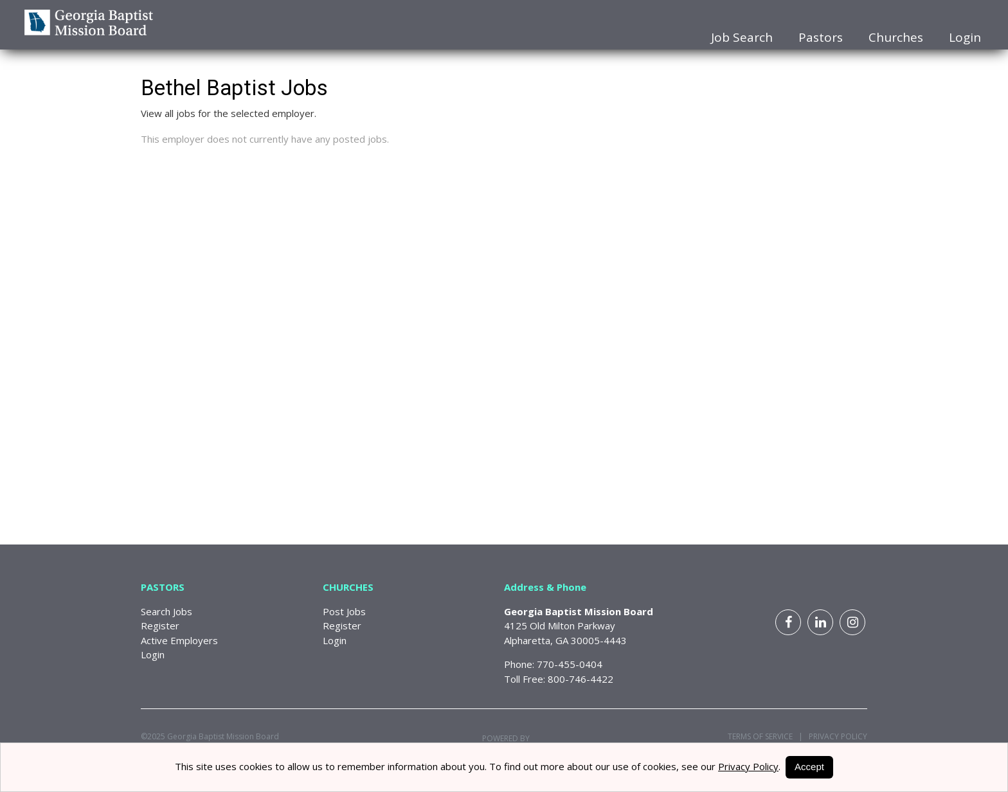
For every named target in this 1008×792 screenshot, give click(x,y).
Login (965, 37)
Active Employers (179, 640)
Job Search (742, 37)
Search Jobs (166, 611)
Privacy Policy (835, 736)
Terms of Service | (765, 736)
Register (160, 625)
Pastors (820, 37)
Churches (896, 37)
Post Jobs (344, 611)
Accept (809, 766)
